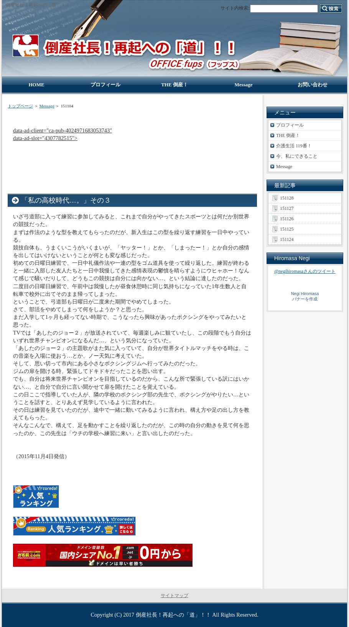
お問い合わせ (313, 84)
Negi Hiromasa (305, 293)
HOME (36, 84)
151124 (287, 239)
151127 (287, 208)
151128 (287, 198)
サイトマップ (174, 595)
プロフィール (290, 125)
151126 (287, 218)
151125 (287, 229)
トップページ (20, 106)
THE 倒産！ (288, 135)
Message (47, 106)
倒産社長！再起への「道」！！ (173, 615)
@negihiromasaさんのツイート (305, 271)
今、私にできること (297, 156)
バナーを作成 (305, 299)
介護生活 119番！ (294, 145)
